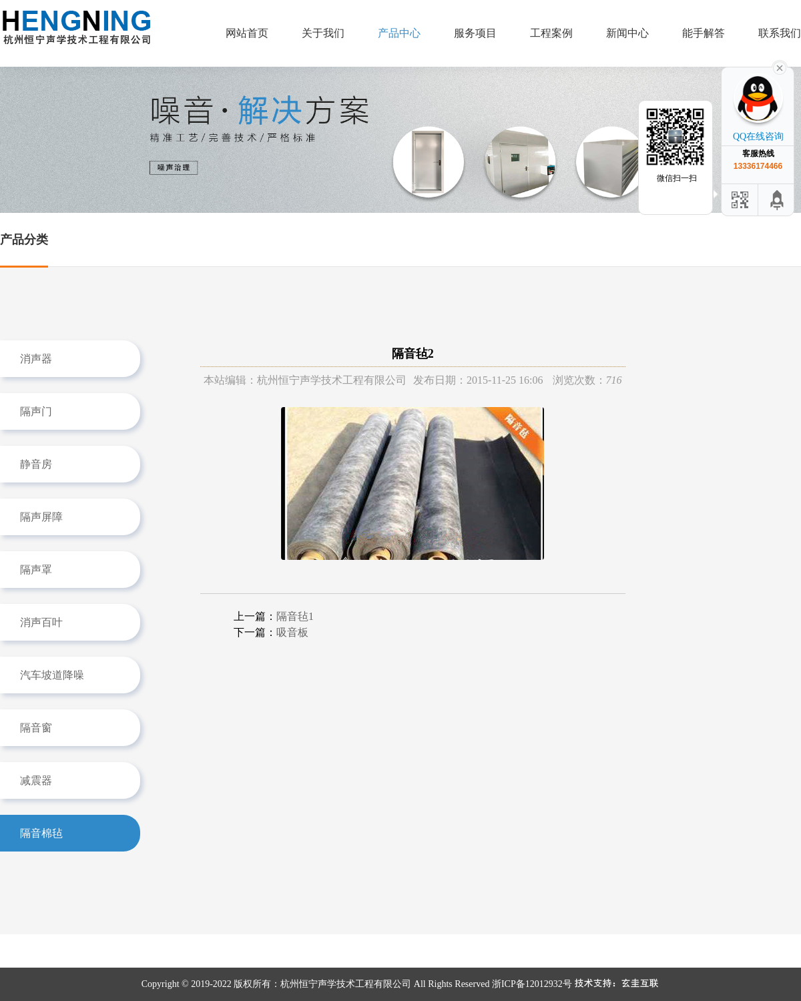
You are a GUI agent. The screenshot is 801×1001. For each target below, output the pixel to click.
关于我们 (323, 33)
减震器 (36, 780)
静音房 (36, 464)
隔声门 (36, 411)
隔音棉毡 (41, 833)
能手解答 (703, 33)
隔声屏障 (41, 517)
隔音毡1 (295, 616)
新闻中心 (627, 33)
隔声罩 (36, 569)
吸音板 (292, 632)
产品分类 (24, 239)
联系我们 (779, 33)
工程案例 (551, 33)
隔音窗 (36, 727)
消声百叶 (41, 622)
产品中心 (399, 33)
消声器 (36, 358)
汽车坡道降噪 (52, 675)
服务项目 (475, 33)
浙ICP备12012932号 (532, 984)
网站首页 (247, 33)
